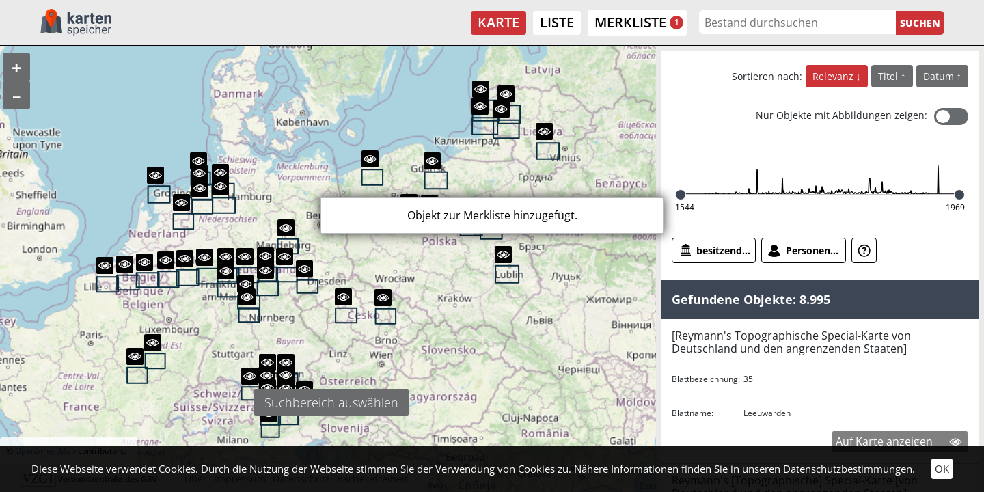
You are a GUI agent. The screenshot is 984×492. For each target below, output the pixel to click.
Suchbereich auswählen (331, 402)
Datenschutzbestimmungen (847, 469)
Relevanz (834, 76)
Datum (940, 76)
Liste (557, 22)
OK (942, 469)
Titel (889, 76)
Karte (498, 22)
